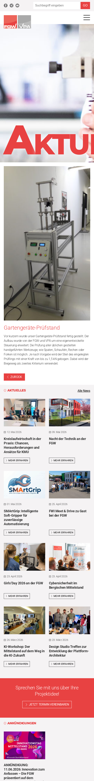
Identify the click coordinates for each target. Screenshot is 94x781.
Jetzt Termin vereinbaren (49, 704)
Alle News (84, 391)
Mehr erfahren (16, 460)
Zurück (14, 377)
